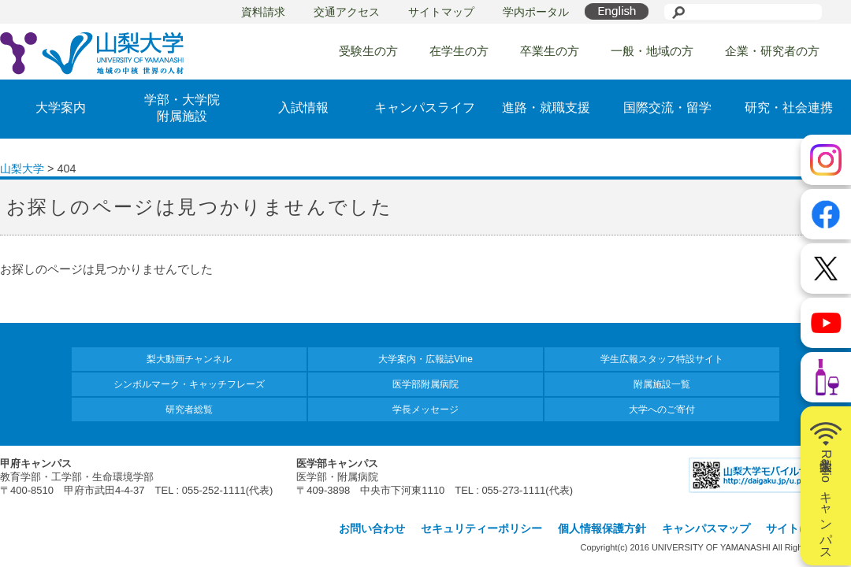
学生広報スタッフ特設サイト (661, 359)
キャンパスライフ (424, 107)
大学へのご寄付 (662, 409)
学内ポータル (536, 12)
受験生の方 (368, 50)
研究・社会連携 (789, 107)
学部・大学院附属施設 (182, 108)
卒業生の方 (549, 50)
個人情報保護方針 (602, 528)
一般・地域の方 (652, 50)
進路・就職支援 (546, 107)
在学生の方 (459, 50)
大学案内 (60, 107)
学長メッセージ (425, 409)
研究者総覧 (189, 409)
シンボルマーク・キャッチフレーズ (189, 384)
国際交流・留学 (667, 107)
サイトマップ (441, 12)
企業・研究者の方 (772, 50)
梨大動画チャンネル (189, 359)
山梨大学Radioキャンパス (826, 486)
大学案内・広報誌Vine (425, 359)
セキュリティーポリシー (481, 528)
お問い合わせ (372, 528)
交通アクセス (347, 12)
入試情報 (303, 107)
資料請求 (263, 12)
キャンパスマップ (706, 528)
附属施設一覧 (662, 384)
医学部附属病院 (425, 384)
